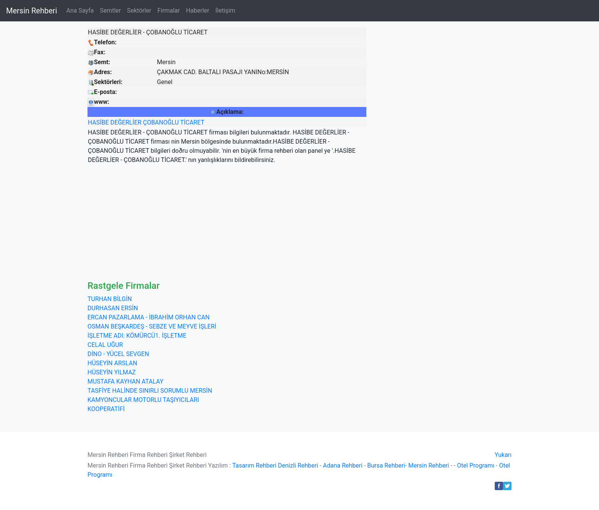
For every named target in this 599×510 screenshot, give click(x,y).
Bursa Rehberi (386, 465)
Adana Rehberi (343, 465)
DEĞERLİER (125, 122)
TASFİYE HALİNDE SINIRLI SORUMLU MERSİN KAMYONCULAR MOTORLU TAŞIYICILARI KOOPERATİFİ (149, 400)
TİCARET (192, 122)
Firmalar (168, 10)
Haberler (197, 10)
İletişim (225, 10)
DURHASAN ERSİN (112, 308)
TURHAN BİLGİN (109, 299)
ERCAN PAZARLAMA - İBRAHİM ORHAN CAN (148, 317)
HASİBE (98, 122)
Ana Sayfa (80, 10)
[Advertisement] (299, 223)
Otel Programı (475, 465)
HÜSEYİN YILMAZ (111, 372)
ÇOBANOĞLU (161, 122)
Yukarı (503, 454)
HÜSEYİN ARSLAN (112, 363)
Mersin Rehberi (31, 10)
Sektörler (139, 10)
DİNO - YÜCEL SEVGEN (118, 354)
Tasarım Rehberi (254, 465)
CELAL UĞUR (105, 344)
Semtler (110, 10)
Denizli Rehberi (298, 465)
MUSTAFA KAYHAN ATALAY (125, 381)
